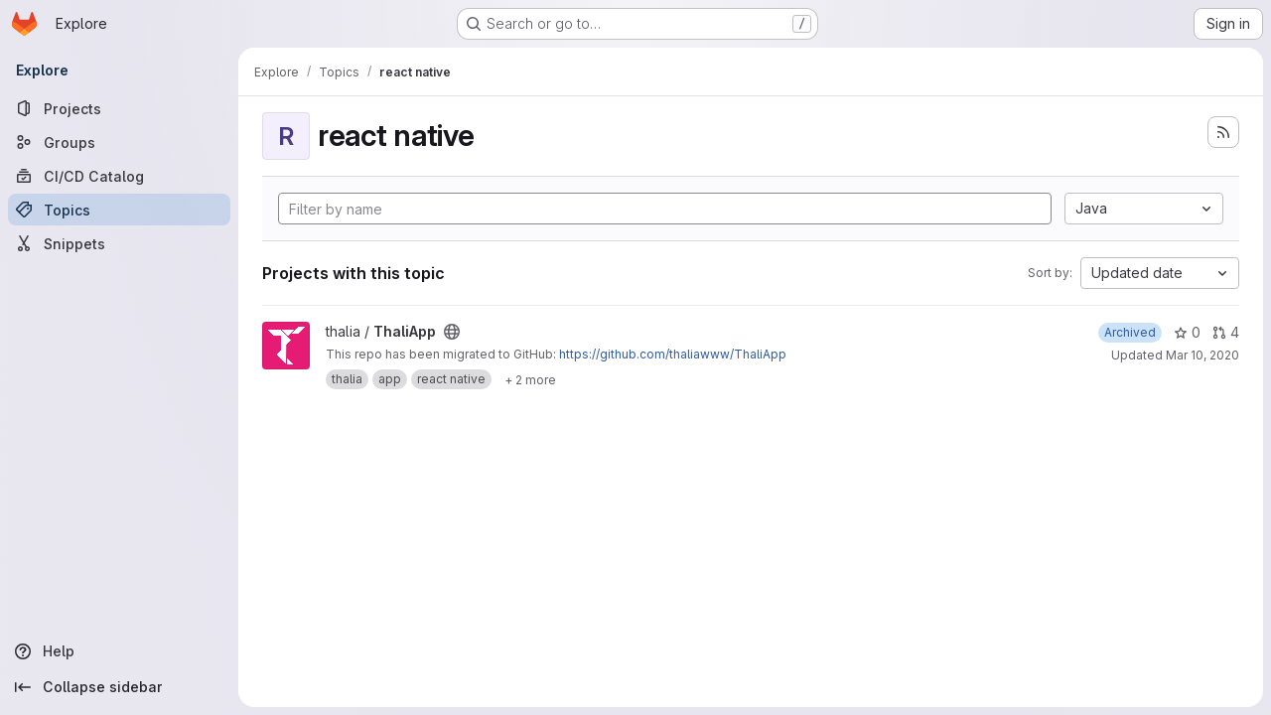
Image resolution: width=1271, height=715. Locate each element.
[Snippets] (119, 243)
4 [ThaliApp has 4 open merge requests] (1225, 332)
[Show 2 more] (530, 379)
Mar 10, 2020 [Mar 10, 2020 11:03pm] (1202, 355)
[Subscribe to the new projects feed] (1223, 132)
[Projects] (119, 108)
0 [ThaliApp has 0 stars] (1187, 332)
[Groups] (119, 142)
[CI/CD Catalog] (119, 176)
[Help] (119, 651)
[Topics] (119, 209)
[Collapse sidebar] (119, 687)
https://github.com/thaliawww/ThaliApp (672, 354)
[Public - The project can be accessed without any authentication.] (452, 332)
